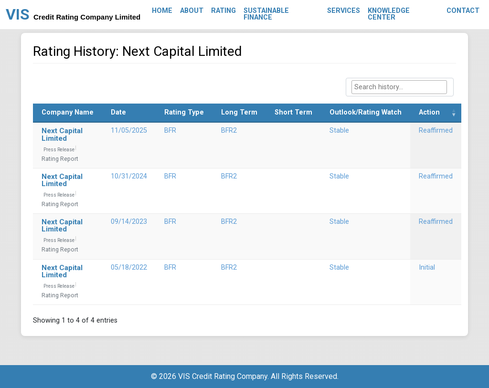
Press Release (58, 149)
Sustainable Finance (266, 14)
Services (343, 11)
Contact (462, 11)
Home (162, 11)
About (191, 11)
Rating (223, 11)
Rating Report (60, 159)
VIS (73, 14)
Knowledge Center (389, 14)
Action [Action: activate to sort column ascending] (429, 112)
